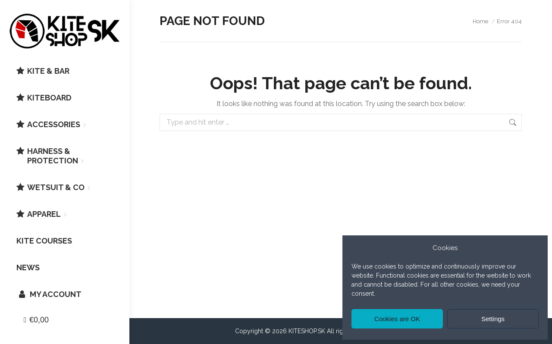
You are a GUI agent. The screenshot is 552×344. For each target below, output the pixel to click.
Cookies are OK (397, 318)
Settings (493, 318)
